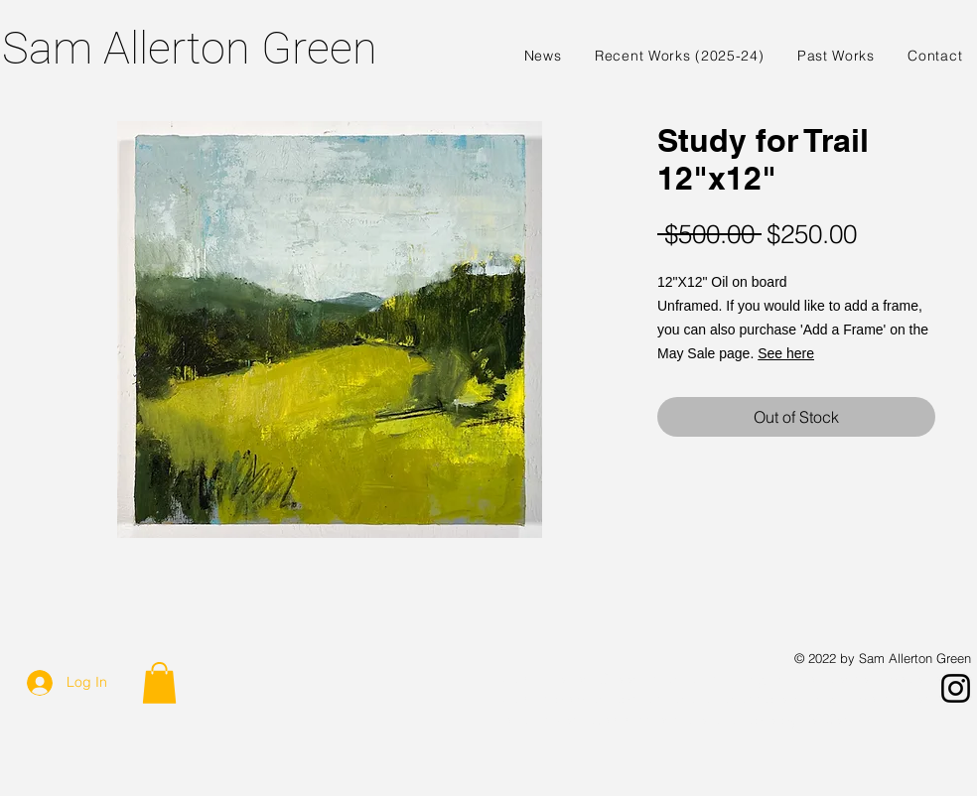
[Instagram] (955, 688)
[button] (159, 683)
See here (786, 353)
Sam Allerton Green (189, 48)
